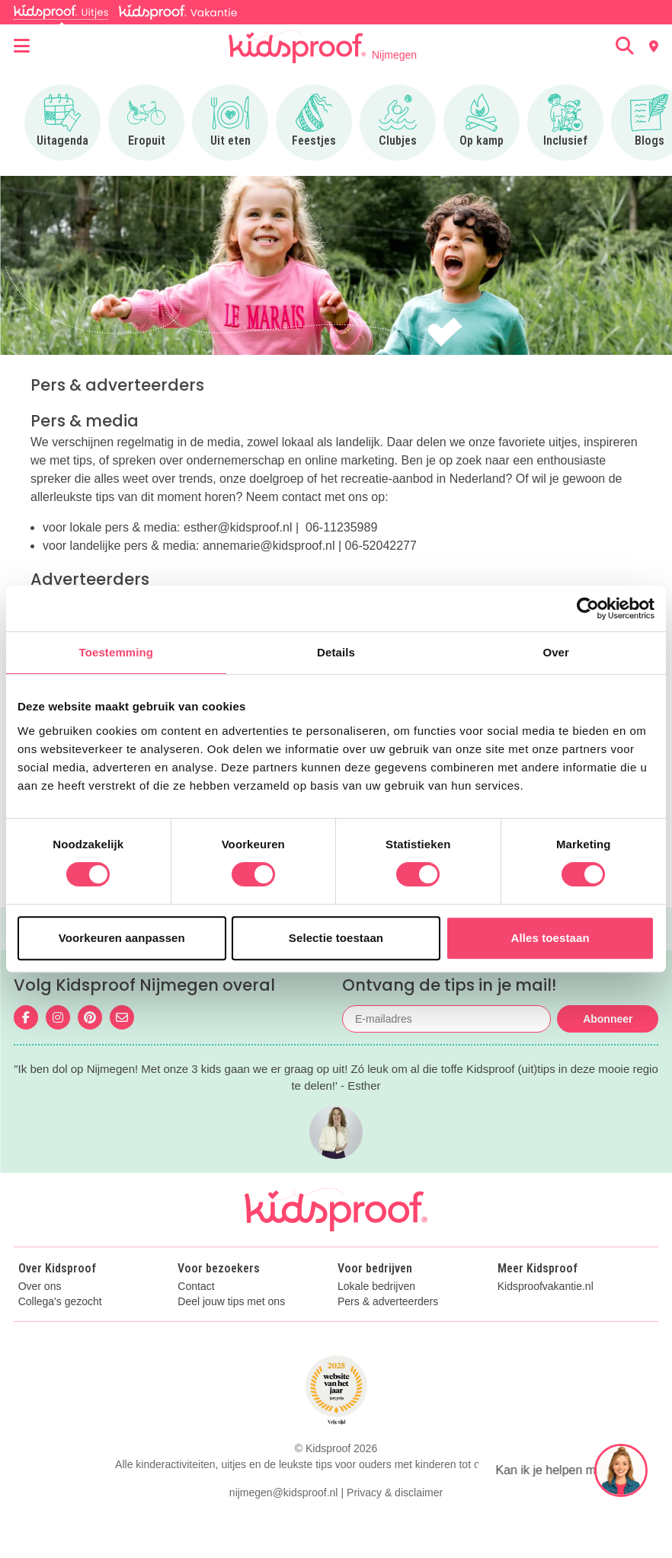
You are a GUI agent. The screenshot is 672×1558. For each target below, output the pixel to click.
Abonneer (607, 1019)
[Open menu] (22, 46)
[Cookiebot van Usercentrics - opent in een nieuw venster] (587, 608)
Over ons (40, 1286)
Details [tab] (336, 652)
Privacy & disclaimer (395, 1492)
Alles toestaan (550, 937)
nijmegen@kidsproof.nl (283, 1492)
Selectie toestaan (336, 937)
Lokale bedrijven (376, 1286)
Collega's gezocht (60, 1301)
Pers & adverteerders (388, 1301)
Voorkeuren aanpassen (122, 937)
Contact (196, 1286)
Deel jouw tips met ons (231, 1301)
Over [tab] (555, 652)
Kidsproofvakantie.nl (546, 1286)
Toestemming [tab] (116, 652)
